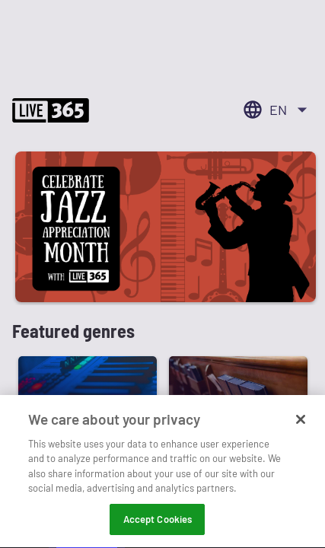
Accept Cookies (158, 521)
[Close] (300, 421)
